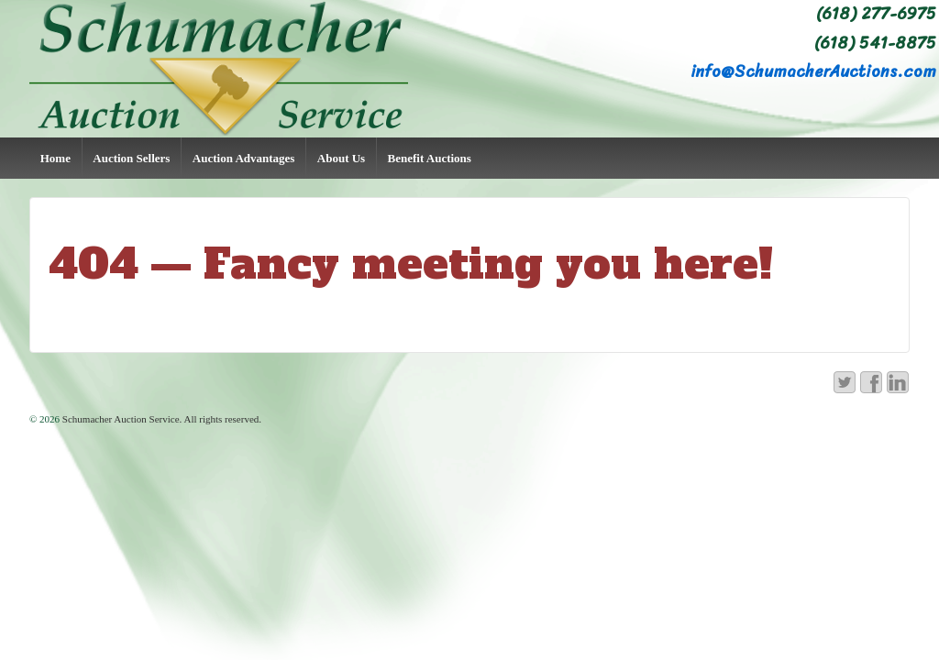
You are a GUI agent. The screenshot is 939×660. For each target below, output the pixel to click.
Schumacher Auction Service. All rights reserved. (160, 418)
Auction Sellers (131, 158)
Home (55, 158)
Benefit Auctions (429, 158)
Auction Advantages (244, 158)
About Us (341, 158)
